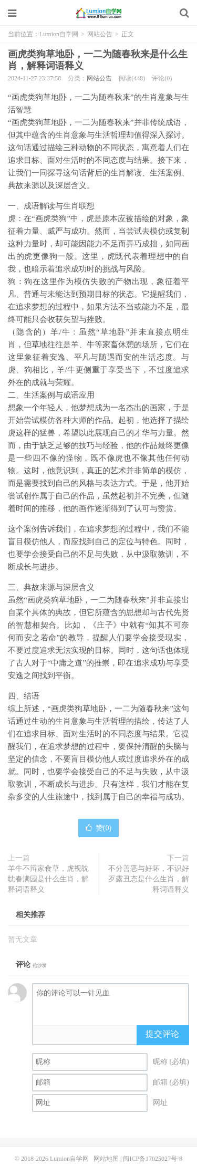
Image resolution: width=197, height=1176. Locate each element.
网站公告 (99, 34)
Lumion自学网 (99, 13)
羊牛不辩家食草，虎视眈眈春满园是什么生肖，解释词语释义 (48, 879)
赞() (98, 828)
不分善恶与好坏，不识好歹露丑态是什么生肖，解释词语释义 (148, 879)
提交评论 (162, 1033)
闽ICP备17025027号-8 (152, 1158)
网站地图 (106, 1158)
